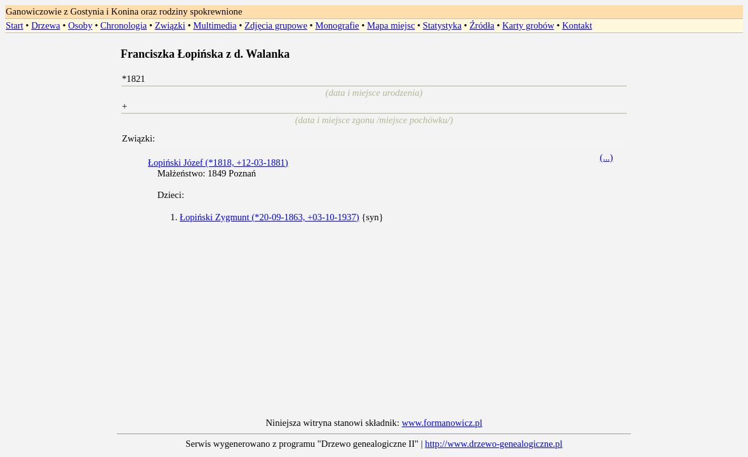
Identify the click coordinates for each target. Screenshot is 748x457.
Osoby (80, 25)
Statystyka (442, 25)
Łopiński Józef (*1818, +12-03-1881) (218, 162)
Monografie (337, 25)
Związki (170, 25)
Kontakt (577, 25)
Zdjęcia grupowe (275, 25)
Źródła (481, 25)
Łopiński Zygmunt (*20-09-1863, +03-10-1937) (269, 217)
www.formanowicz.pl (442, 423)
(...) (606, 157)
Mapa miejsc (391, 25)
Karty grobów (528, 25)
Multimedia (214, 25)
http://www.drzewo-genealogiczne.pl (493, 444)
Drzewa (45, 25)
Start (14, 25)
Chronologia (123, 25)
